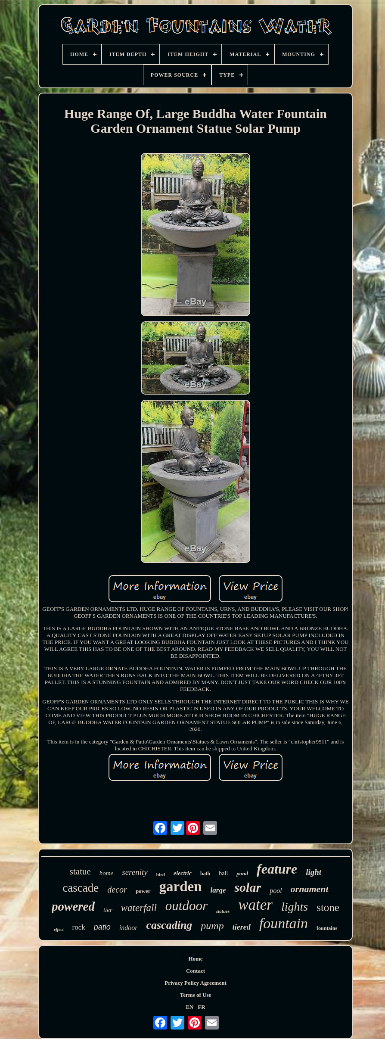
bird (160, 874)
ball (223, 873)
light (313, 872)
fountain (283, 923)
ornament (310, 888)
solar (247, 887)
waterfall (139, 907)
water (255, 904)
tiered (242, 927)
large (218, 890)
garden (180, 886)
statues (223, 911)
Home (195, 958)
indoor (128, 927)
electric (183, 873)
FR (201, 1007)
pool (276, 890)
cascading (169, 925)
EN (189, 1007)
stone (328, 907)
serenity (134, 872)
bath (205, 874)
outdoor (186, 905)
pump (212, 925)
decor (117, 889)
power (143, 891)
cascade (80, 887)
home (106, 873)
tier (107, 909)
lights (294, 906)
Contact (195, 970)
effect (59, 929)
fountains (327, 928)
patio (102, 927)
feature (277, 869)
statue (80, 871)
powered (73, 906)
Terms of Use (195, 995)
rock (78, 927)
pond (242, 873)
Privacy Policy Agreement (195, 983)
